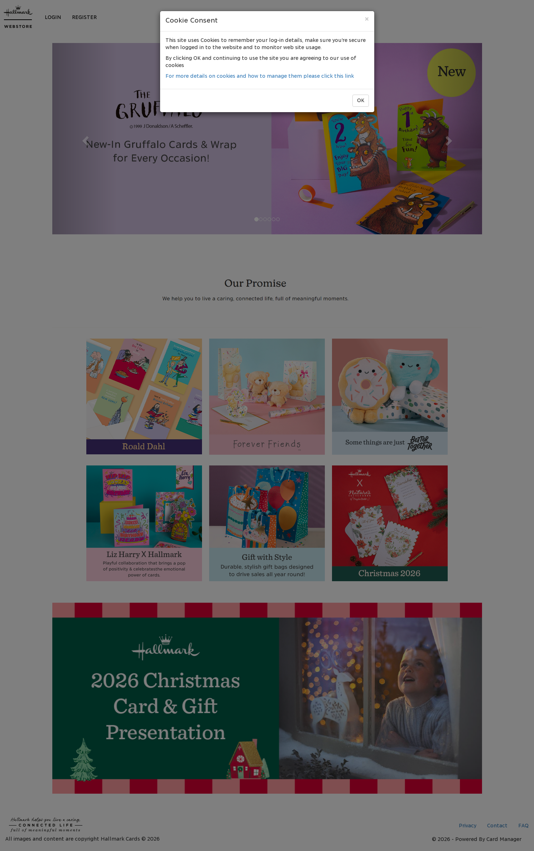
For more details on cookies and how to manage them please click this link (259, 76)
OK (360, 100)
